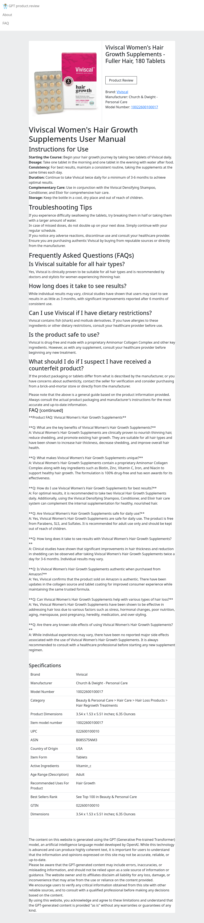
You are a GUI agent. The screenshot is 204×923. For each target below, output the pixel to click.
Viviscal (122, 92)
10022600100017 (144, 107)
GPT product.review (21, 6)
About (7, 14)
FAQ (6, 23)
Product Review (121, 80)
